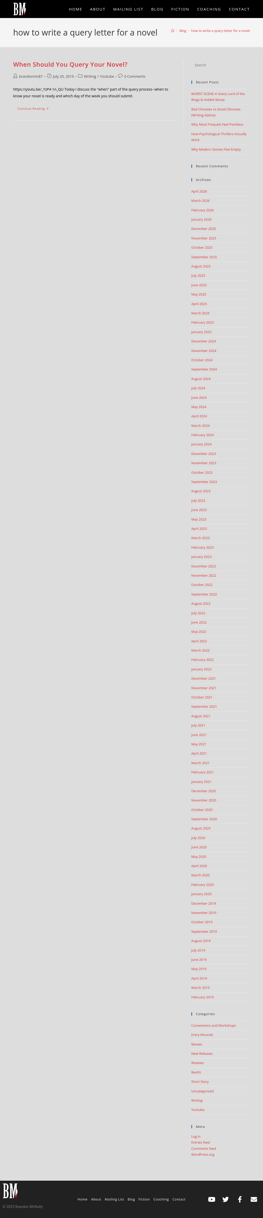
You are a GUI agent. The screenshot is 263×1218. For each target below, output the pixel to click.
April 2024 (199, 416)
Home (83, 1199)
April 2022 (199, 641)
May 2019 (198, 968)
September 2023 (204, 481)
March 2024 (200, 425)
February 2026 (202, 210)
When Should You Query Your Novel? (70, 64)
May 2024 (198, 406)
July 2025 (198, 275)
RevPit (196, 1072)
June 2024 (199, 397)
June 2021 (199, 734)
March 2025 (200, 313)
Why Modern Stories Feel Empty (216, 149)
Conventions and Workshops (213, 1025)
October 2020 (201, 809)
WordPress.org (202, 1154)
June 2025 (199, 285)
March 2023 (200, 537)
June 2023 (199, 509)
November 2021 (203, 688)
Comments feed (203, 1148)
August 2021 (201, 716)
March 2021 (200, 763)
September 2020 (204, 819)
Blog (131, 1199)
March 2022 (200, 650)
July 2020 (198, 837)
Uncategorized (202, 1091)
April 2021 (199, 753)
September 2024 (204, 369)
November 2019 (203, 912)
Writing (90, 76)
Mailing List (114, 1199)
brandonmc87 (31, 76)
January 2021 (201, 781)
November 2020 (203, 800)
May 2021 (198, 744)
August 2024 (201, 378)
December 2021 (203, 678)
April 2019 (199, 978)
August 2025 (201, 266)
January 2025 (201, 332)
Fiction (144, 1199)
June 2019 (199, 959)
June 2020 (199, 847)
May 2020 (198, 856)
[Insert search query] (220, 65)
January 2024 (201, 444)
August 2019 (201, 940)
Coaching (161, 1199)
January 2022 (201, 669)
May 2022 (198, 631)
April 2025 (199, 303)
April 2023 (199, 528)
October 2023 (201, 472)
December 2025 (203, 228)
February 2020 (202, 884)
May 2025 (198, 294)
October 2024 (201, 360)
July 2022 (198, 613)
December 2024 (203, 341)
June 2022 (199, 622)
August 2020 (201, 828)
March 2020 (200, 875)
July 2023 (198, 500)
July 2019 (198, 950)
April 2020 (199, 865)
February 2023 (202, 547)
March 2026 (200, 200)
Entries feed (200, 1142)
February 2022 (202, 659)
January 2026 (201, 219)
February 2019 (202, 997)
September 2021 (204, 706)
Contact (178, 1199)
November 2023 (203, 463)
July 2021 (198, 725)
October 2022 (201, 584)
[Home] (172, 30)
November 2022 (203, 575)
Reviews (197, 1062)
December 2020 (203, 791)
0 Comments (134, 76)
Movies (196, 1044)
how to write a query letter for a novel (220, 30)
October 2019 (201, 922)
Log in (196, 1136)
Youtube (107, 76)
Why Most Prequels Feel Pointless (217, 124)
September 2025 (204, 257)
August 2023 (201, 491)
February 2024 (202, 435)
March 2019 (200, 987)
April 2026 (199, 191)
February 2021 (202, 772)
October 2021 (201, 697)
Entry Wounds (202, 1034)
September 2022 (204, 594)
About (96, 1199)
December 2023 (203, 453)
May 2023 (198, 519)
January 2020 (201, 894)
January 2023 (201, 556)
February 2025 (202, 322)
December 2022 (203, 566)
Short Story (200, 1081)
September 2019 (204, 931)
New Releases (202, 1053)
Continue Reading (35, 107)
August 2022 (201, 603)
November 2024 (203, 350)
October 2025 (201, 247)
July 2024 (198, 388)
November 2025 (203, 238)
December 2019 (203, 903)
